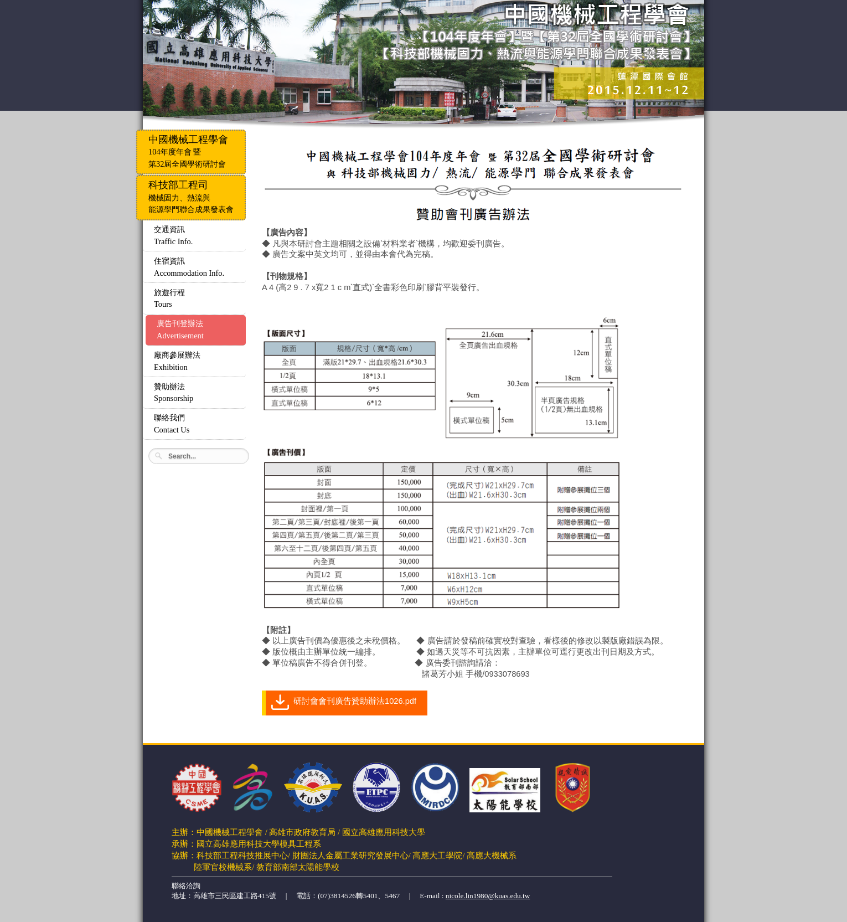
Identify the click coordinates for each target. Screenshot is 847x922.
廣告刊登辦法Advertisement (180, 329)
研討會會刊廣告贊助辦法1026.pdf (354, 701)
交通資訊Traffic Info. (173, 235)
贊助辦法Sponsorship (173, 392)
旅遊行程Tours (169, 298)
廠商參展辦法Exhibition (177, 361)
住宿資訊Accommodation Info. (189, 266)
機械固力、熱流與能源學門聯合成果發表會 (191, 196)
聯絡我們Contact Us (171, 423)
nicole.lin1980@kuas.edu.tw (488, 896)
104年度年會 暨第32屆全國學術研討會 (188, 151)
